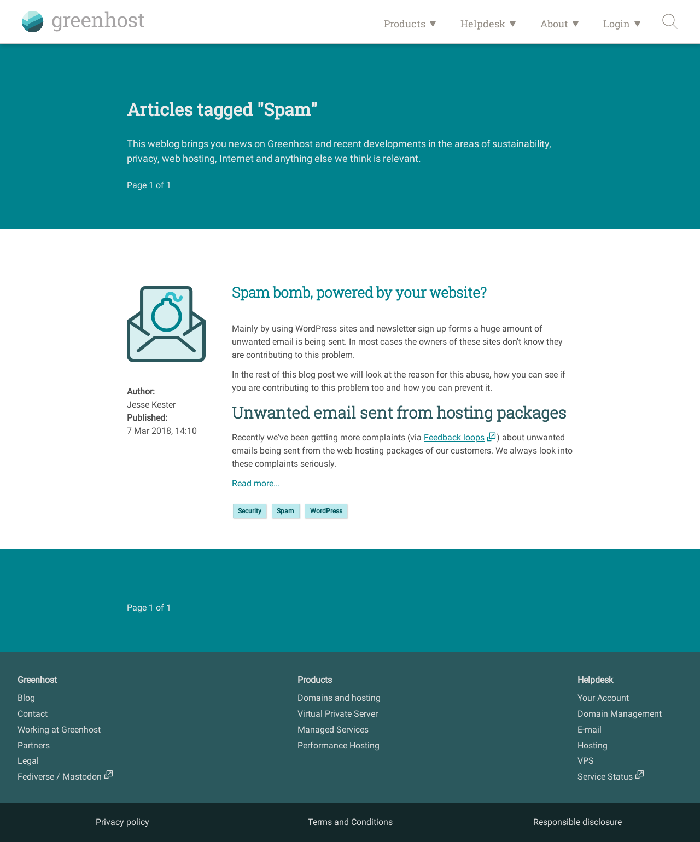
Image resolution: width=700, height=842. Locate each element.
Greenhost (37, 680)
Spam (285, 511)
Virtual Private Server (338, 714)
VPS (586, 761)
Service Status (605, 776)
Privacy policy (122, 822)
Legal (28, 761)
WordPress (326, 511)
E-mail (590, 729)
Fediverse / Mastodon (60, 776)
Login (616, 23)
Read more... (256, 483)
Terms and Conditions (350, 822)
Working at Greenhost (59, 729)
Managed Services (333, 729)
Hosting (593, 745)
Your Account (603, 698)
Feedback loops (454, 437)
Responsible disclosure (577, 822)
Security (249, 511)
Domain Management (620, 714)
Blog (26, 698)
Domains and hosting (339, 698)
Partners (34, 745)
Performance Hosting (339, 745)
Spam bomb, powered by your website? (359, 292)
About (554, 23)
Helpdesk (482, 23)
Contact (33, 714)
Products (404, 23)
